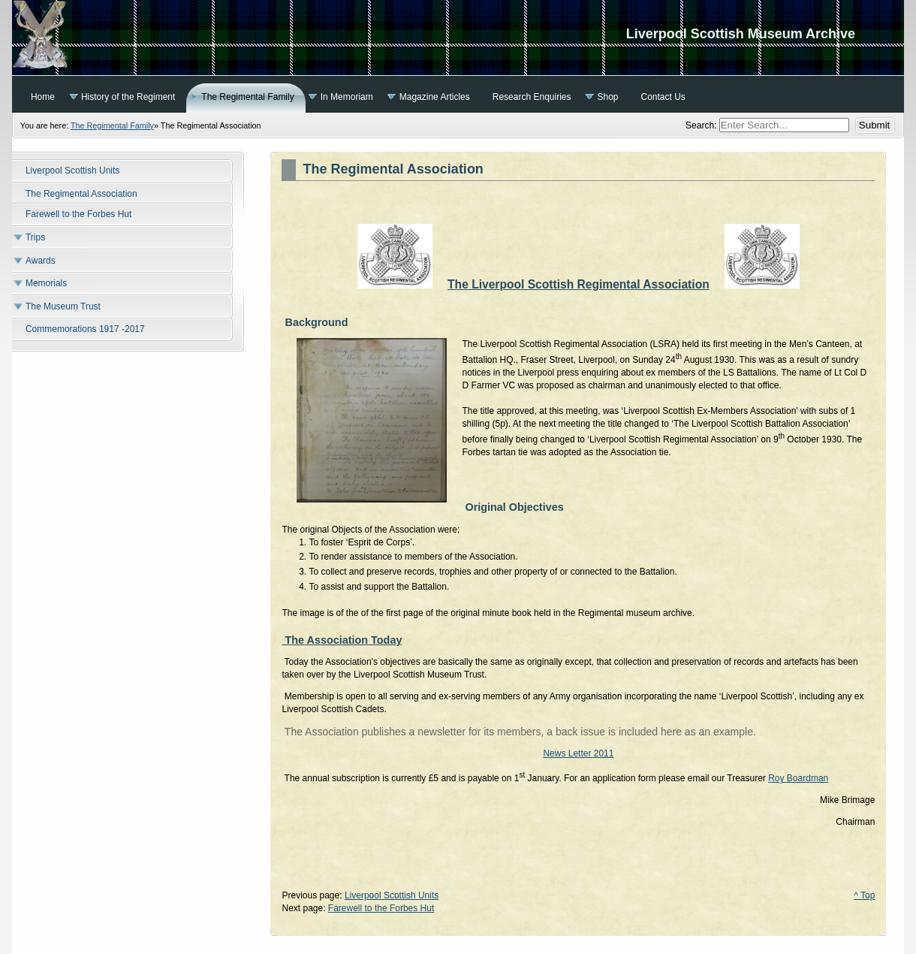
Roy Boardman (798, 778)
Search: (702, 125)
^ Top (864, 895)
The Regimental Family (112, 125)
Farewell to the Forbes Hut (381, 908)
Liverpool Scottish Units (391, 895)
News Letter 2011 (578, 753)
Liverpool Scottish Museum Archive (458, 37)
